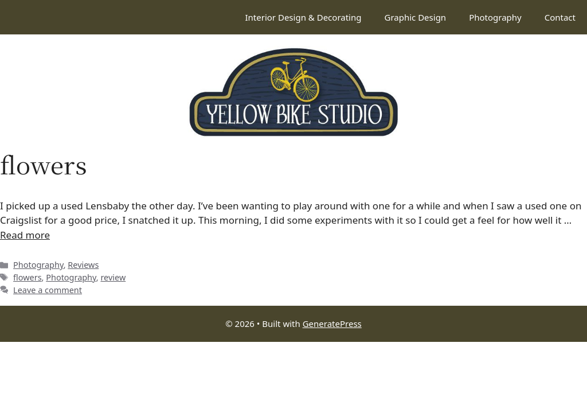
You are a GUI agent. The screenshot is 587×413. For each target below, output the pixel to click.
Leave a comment (47, 290)
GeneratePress (332, 323)
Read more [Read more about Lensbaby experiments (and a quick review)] (25, 234)
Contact (560, 17)
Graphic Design (415, 17)
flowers (27, 277)
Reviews (83, 264)
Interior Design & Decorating (303, 17)
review (113, 277)
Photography (495, 17)
